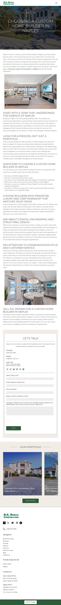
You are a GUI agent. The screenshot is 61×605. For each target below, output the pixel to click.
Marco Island (7, 564)
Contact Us (6, 555)
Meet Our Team (8, 550)
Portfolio (6, 541)
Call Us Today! (30, 602)
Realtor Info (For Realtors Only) (17, 396)
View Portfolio (31, 501)
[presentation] (18, 420)
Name (12, 375)
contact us (17, 324)
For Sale (5, 543)
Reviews (5, 546)
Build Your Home (8, 539)
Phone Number (11, 389)
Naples (5, 566)
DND (15, 592)
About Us (6, 548)
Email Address (15, 382)
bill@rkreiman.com (12, 358)
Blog (4, 553)
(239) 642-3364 (11, 353)
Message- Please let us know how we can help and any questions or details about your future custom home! (29, 403)
